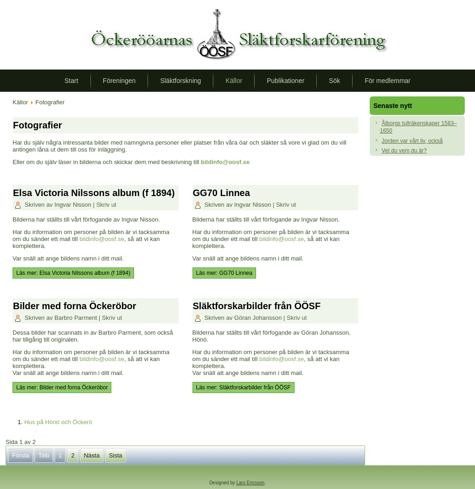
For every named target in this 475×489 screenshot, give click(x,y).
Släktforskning (180, 80)
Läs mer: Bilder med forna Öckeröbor (62, 387)
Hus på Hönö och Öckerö (58, 422)
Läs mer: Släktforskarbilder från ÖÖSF (243, 387)
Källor (233, 80)
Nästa (92, 455)
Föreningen (119, 80)
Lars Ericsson (251, 482)
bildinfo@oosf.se (225, 162)
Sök (334, 80)
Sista (115, 455)
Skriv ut (106, 204)
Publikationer (285, 80)
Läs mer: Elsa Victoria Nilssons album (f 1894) (73, 273)
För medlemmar (388, 80)
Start (71, 80)
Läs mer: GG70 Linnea (224, 273)
